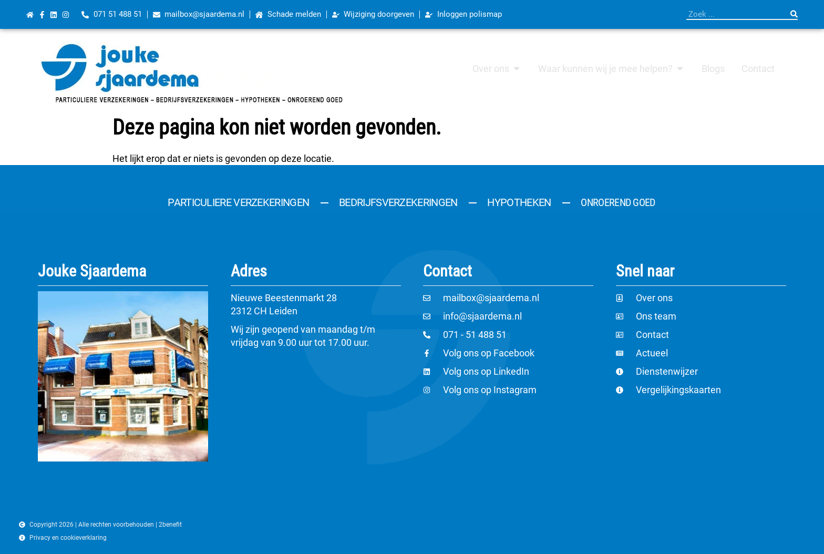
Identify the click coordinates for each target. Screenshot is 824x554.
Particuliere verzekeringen (238, 202)
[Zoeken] (794, 14)
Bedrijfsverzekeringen (398, 202)
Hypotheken (519, 202)
